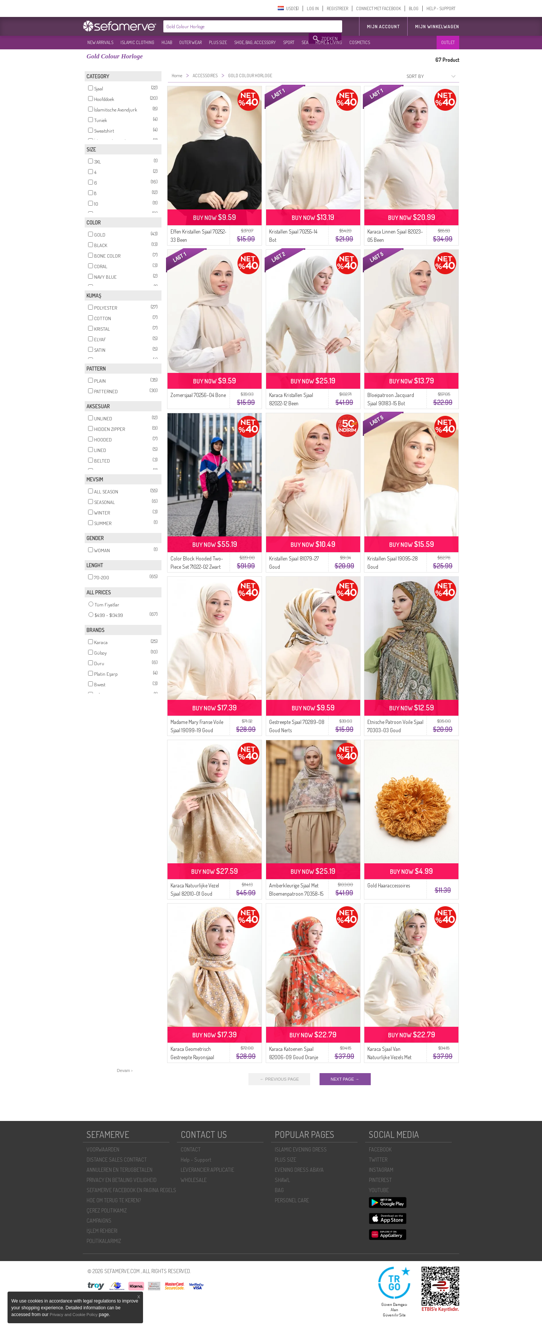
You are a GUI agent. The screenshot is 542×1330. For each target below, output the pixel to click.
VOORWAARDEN (103, 1149)
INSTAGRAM (381, 1170)
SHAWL (282, 1180)
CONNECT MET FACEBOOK (378, 8)
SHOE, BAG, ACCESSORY (255, 42)
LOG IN (313, 8)
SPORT (288, 42)
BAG (279, 1190)
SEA (304, 42)
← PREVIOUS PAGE (279, 1079)
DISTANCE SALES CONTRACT (117, 1159)
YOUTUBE (379, 1190)
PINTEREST (380, 1180)
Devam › (125, 1070)
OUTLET (448, 42)
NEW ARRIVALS (100, 42)
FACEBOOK (380, 1149)
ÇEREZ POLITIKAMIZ (107, 1210)
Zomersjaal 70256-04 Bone (198, 395)
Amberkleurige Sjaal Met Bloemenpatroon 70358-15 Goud (296, 893)
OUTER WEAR (190, 42)
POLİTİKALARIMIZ (104, 1241)
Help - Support (196, 1159)
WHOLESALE (194, 1180)
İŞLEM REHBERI (102, 1231)
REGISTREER (337, 8)
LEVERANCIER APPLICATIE (207, 1170)
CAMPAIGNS (99, 1220)
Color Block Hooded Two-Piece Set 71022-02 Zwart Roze (197, 566)
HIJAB (166, 42)
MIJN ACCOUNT (383, 26)
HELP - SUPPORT (440, 8)
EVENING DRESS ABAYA (299, 1170)
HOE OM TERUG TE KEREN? (114, 1200)
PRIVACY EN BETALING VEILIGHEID (122, 1180)
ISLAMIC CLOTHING (137, 42)
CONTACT (191, 1149)
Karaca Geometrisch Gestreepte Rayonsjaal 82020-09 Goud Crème (195, 1057)
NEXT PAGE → (345, 1079)
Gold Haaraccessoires (388, 885)
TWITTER (378, 1159)
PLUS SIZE (218, 42)
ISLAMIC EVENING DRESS (301, 1149)
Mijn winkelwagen (437, 26)
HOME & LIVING (328, 42)
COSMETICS (359, 42)
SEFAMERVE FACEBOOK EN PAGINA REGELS (131, 1190)
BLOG (414, 8)
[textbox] (236, 26)
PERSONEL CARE (292, 1200)
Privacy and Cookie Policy (73, 1314)
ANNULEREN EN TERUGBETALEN (119, 1170)
